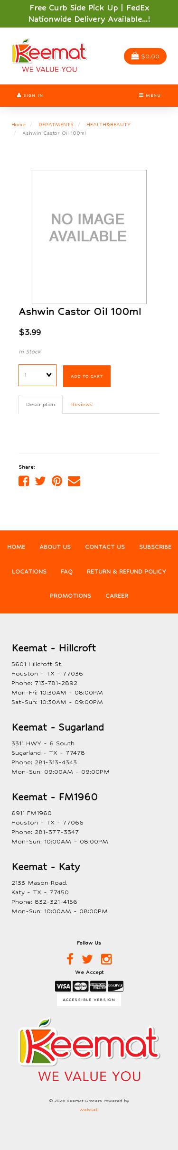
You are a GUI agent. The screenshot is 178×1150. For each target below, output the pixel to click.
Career (116, 596)
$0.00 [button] (145, 56)
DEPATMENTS (56, 124)
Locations (29, 571)
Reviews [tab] (82, 404)
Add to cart (87, 376)
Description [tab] (40, 404)
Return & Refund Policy (126, 571)
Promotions (70, 596)
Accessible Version (89, 999)
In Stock (30, 351)
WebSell (89, 1109)
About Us (55, 547)
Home (18, 124)
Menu (150, 95)
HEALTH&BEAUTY (108, 124)
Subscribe (155, 547)
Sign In (30, 95)
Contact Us (105, 547)
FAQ (67, 571)
